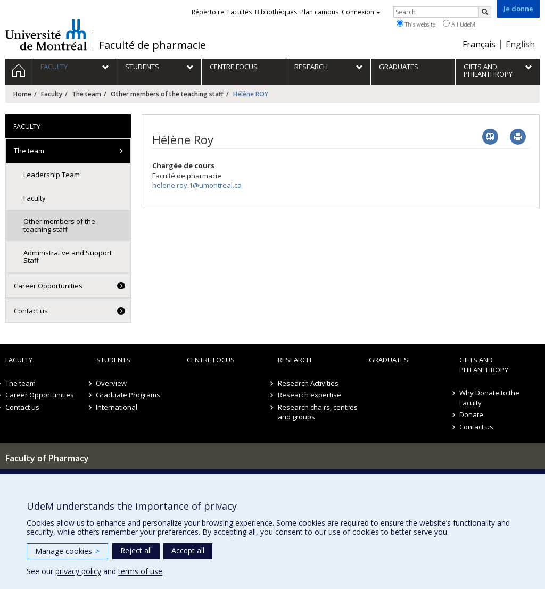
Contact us (31, 311)
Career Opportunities (48, 286)
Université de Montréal (46, 35)
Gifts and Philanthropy (483, 365)
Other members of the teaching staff (167, 93)
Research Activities (308, 383)
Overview (111, 383)
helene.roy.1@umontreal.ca (197, 185)
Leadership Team (51, 174)
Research (294, 359)
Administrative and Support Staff (67, 256)
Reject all (136, 550)
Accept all (187, 550)
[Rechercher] (484, 12)
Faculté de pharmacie (152, 45)
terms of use (140, 571)
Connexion (361, 11)
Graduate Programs (128, 395)
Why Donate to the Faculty (489, 398)
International (117, 407)
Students (113, 359)
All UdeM (459, 24)
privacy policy (78, 571)
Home (22, 93)
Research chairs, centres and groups (318, 412)
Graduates (388, 359)
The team (86, 93)
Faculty (51, 93)
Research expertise (309, 395)
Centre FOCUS (211, 359)
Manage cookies (67, 551)
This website (416, 24)
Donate (471, 414)
